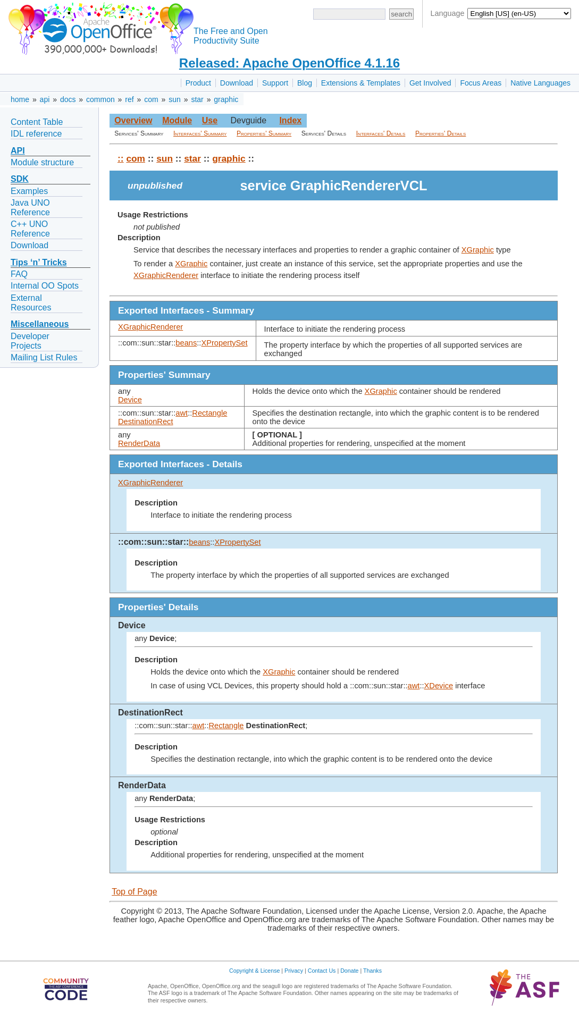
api (45, 99)
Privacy (293, 970)
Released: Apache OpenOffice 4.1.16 (289, 63)
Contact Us (322, 970)
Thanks (372, 970)
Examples (29, 191)
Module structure (42, 162)
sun (175, 99)
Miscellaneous (40, 323)
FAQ (19, 274)
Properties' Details (440, 133)
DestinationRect (145, 421)
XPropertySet (224, 343)
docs (68, 99)
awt (181, 413)
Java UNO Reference (30, 207)
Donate (349, 970)
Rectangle (209, 413)
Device (130, 399)
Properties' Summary (264, 133)
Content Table (37, 122)
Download (236, 83)
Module (177, 120)
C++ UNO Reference (30, 229)
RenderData (139, 443)
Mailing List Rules (44, 357)
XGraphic (477, 250)
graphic (226, 99)
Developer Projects (30, 341)
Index (290, 120)
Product (198, 83)
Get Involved (430, 83)
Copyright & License (254, 970)
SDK (20, 178)
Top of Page (134, 891)
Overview (133, 120)
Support (275, 83)
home (20, 99)
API (18, 150)
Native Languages (540, 83)
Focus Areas (480, 83)
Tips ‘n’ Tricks (39, 262)
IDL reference (36, 133)
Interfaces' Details (381, 133)
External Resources (31, 302)
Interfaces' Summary (199, 133)
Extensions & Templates (360, 83)
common (100, 99)
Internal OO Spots (45, 285)
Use (209, 120)
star (197, 99)
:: (121, 158)
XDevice (439, 685)
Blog (304, 83)
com (151, 99)
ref (129, 99)
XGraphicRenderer (165, 275)
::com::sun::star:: (153, 541)
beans (186, 343)
